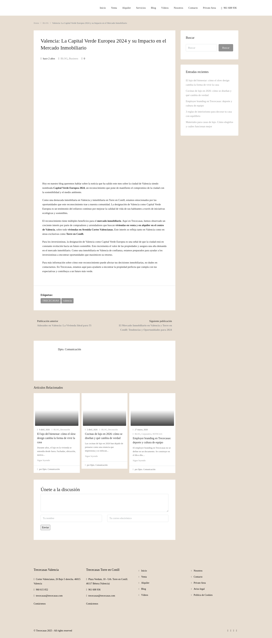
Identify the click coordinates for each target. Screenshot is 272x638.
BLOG (45, 23)
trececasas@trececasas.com (49, 595)
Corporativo (146, 434)
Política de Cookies (203, 595)
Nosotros (178, 7)
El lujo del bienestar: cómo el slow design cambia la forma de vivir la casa (56, 438)
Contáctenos (40, 603)
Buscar (226, 47)
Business (73, 58)
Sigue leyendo (43, 460)
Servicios (141, 7)
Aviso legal (199, 589)
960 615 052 (42, 589)
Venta (114, 7)
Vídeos (165, 7)
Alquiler (126, 7)
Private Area (209, 7)
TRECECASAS (50, 300)
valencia (67, 300)
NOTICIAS (157, 434)
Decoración (65, 429)
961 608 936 (229, 8)
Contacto (193, 7)
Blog (153, 7)
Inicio (103, 7)
